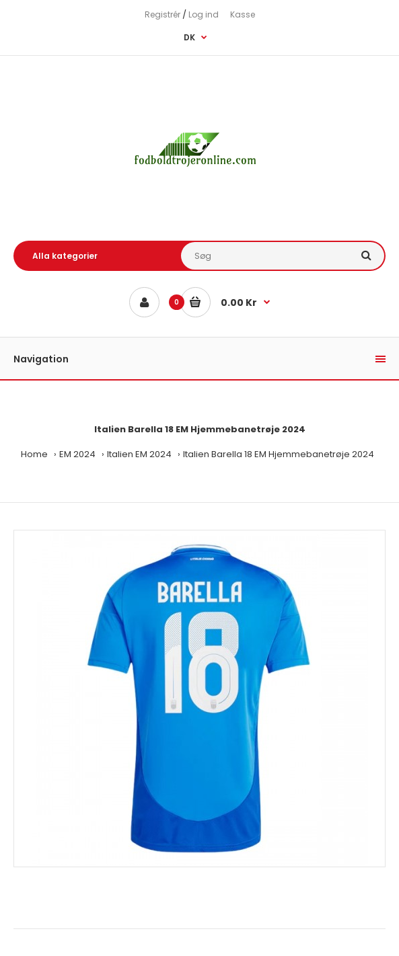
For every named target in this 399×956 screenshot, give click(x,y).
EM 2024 (77, 454)
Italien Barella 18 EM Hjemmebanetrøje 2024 (278, 454)
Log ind (203, 14)
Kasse (242, 14)
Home (34, 454)
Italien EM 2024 (139, 454)
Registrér (162, 14)
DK (189, 37)
